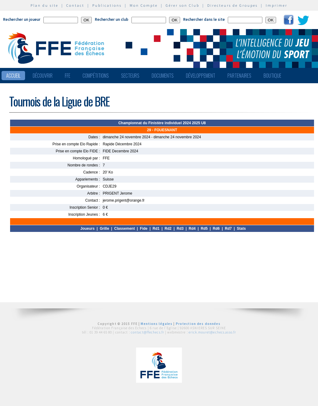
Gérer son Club (182, 5)
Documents (163, 75)
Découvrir (43, 75)
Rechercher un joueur (21, 19)
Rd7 (228, 228)
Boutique (272, 75)
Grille (104, 228)
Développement (200, 75)
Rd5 (204, 228)
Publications (107, 5)
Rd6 (216, 228)
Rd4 (192, 228)
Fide (144, 228)
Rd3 (180, 228)
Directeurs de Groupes (232, 5)
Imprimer (276, 5)
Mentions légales (156, 324)
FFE (67, 75)
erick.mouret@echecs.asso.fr (212, 332)
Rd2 (168, 228)
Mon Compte (144, 5)
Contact (75, 5)
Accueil (13, 75)
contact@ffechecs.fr (147, 332)
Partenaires (239, 75)
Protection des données (198, 324)
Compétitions (96, 75)
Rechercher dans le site (204, 19)
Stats (241, 228)
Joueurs (87, 228)
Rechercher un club (111, 19)
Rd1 (156, 228)
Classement (124, 228)
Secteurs (130, 75)
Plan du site (44, 5)
